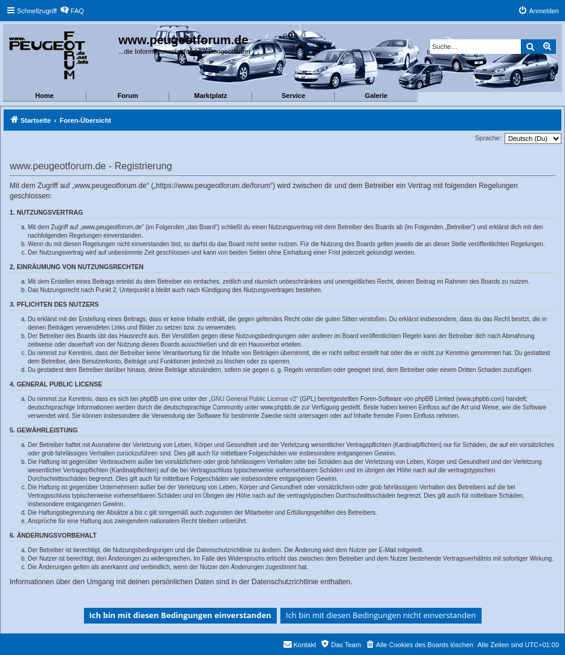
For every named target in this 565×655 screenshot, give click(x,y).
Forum (127, 95)
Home (44, 95)
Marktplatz (210, 95)
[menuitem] (72, 11)
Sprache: (488, 138)
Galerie (376, 95)
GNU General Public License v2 (253, 399)
